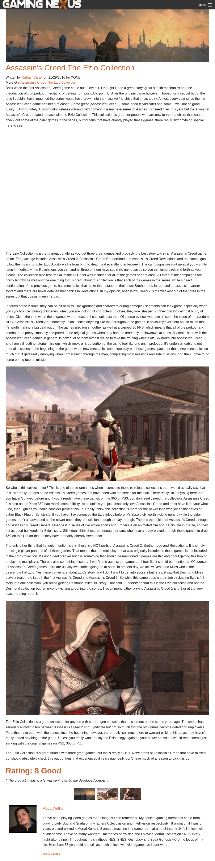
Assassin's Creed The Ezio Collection (48, 82)
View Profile (51, 854)
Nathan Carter (32, 77)
